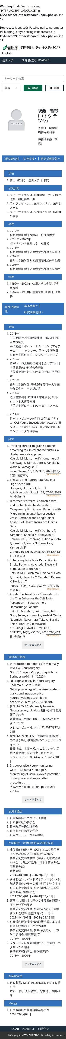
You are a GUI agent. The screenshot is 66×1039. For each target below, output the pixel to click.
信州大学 (7, 60)
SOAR (15, 1029)
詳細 (54, 88)
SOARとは (28, 1029)
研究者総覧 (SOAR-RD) (36, 60)
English (7, 53)
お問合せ (43, 1029)
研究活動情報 (49, 159)
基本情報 (28, 159)
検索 (33, 88)
